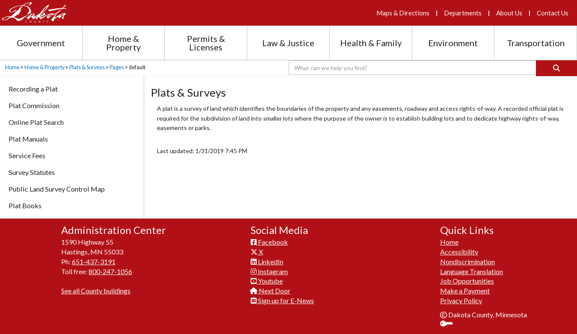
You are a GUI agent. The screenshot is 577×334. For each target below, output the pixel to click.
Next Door (270, 291)
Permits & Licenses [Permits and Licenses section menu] (206, 42)
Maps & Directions (402, 13)
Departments (463, 13)
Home (12, 67)
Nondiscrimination (467, 261)
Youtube (267, 281)
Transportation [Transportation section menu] (536, 43)
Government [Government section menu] (41, 43)
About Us (509, 13)
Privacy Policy (461, 300)
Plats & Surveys (87, 67)
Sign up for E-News (282, 300)
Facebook (269, 242)
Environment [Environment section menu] (453, 43)
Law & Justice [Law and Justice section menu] (288, 43)
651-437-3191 (93, 261)
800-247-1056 (110, 271)
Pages (116, 67)
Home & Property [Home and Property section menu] (123, 42)
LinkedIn (267, 261)
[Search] (556, 68)
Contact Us (552, 13)
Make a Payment (465, 291)
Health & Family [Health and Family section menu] (371, 43)
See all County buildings (95, 291)
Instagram (269, 271)
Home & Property (44, 67)
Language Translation (471, 271)
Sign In (449, 324)
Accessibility (459, 252)
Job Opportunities (467, 281)
